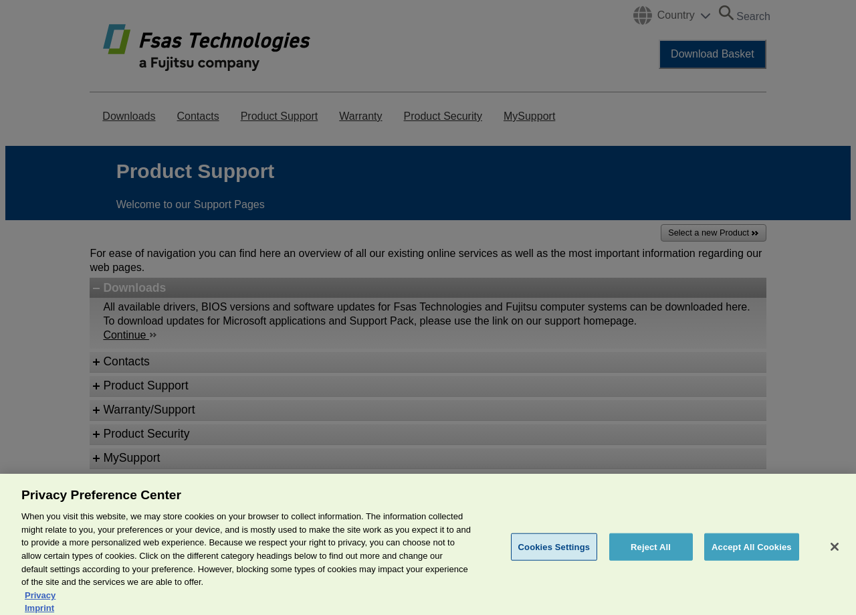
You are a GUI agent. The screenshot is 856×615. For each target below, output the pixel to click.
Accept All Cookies (752, 554)
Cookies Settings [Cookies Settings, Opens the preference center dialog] (554, 554)
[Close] (834, 554)
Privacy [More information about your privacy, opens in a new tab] (40, 603)
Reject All (651, 554)
